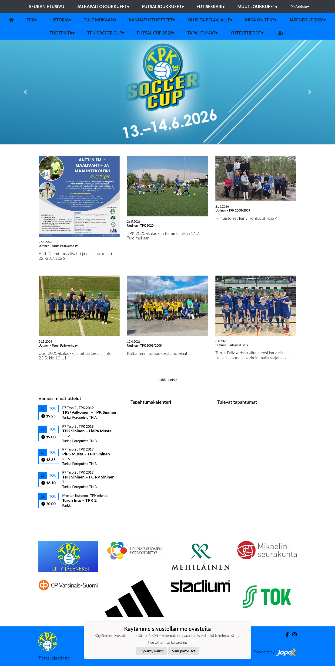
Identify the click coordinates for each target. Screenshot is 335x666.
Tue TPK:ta (62, 32)
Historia (60, 19)
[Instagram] (293, 634)
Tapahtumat (202, 32)
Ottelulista (49, 516)
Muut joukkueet (257, 6)
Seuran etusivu (46, 6)
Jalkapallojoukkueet (103, 6)
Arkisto (300, 6)
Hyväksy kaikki (152, 651)
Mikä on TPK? (260, 19)
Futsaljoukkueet (163, 6)
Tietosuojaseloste (54, 657)
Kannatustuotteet (152, 19)
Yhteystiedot (246, 32)
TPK (32, 19)
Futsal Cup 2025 (155, 32)
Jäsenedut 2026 (307, 19)
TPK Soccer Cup (105, 32)
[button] (25, 92)
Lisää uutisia (167, 379)
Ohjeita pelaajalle (210, 19)
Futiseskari (211, 6)
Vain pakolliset (183, 651)
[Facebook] (285, 634)
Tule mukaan (100, 19)
